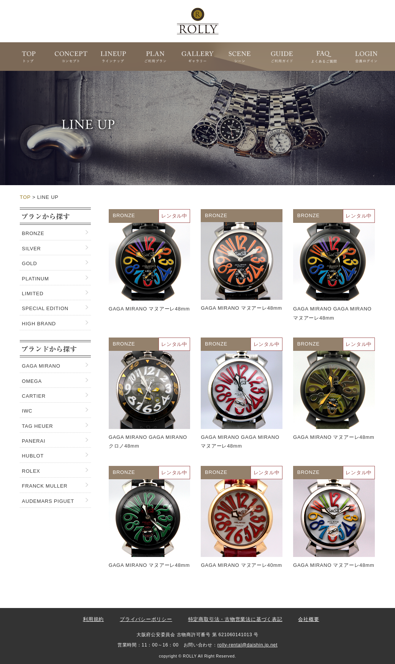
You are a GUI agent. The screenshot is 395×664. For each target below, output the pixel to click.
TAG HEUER (37, 426)
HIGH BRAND (39, 323)
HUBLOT (33, 456)
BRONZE (33, 233)
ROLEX (31, 471)
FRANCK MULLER (45, 486)
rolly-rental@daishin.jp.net (247, 645)
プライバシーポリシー (146, 619)
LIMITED (33, 293)
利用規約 (93, 619)
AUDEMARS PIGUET (48, 501)
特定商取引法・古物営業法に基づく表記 (235, 619)
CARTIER (34, 396)
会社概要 (308, 619)
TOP (25, 197)
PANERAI (34, 441)
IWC (27, 411)
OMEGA (32, 381)
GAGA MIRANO (41, 366)
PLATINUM (35, 279)
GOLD (29, 263)
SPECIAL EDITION (45, 308)
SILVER (31, 248)
